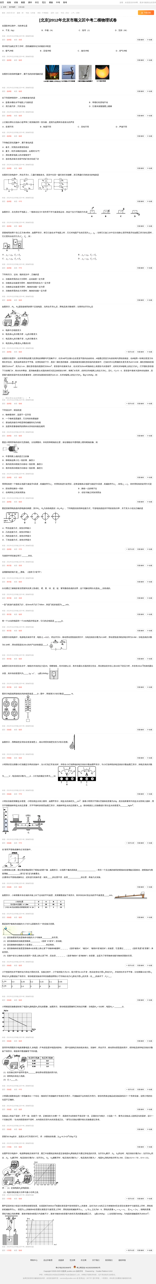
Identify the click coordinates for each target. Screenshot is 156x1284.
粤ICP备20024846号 (63, 1268)
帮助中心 (34, 1260)
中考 (58, 2)
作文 (37, 2)
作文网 (83, 1260)
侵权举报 (122, 1260)
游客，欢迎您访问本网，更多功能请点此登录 (138, 2)
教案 (23, 2)
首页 (2, 2)
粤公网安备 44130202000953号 (86, 1268)
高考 (65, 2)
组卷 (9, 2)
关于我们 (95, 1260)
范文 (44, 2)
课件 (30, 2)
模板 (51, 2)
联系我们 (109, 1260)
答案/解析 (140, 40)
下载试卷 (146, 13)
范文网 (72, 1260)
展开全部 (130, 352)
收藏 (149, 40)
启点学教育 (48, 1260)
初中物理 (12, 7)
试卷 (16, 2)
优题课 (61, 1260)
